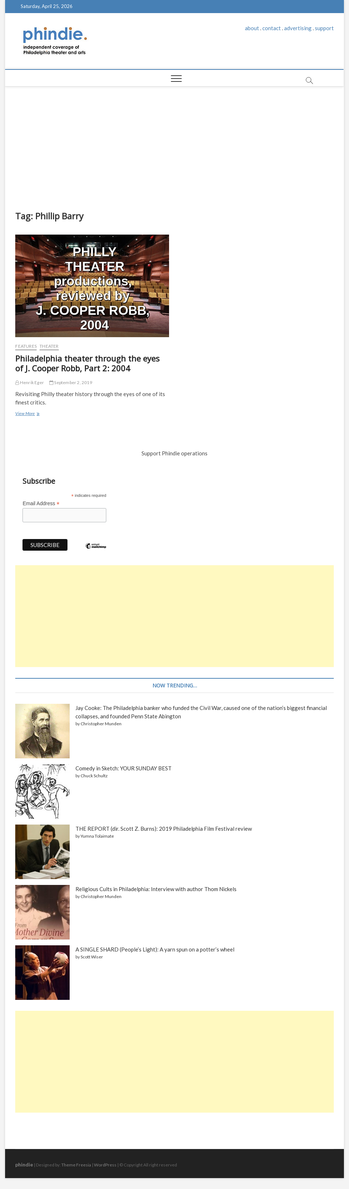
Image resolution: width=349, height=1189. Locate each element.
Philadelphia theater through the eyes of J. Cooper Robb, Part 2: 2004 (87, 363)
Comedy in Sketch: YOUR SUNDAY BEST (123, 768)
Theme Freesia (76, 1165)
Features (26, 346)
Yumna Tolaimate (97, 836)
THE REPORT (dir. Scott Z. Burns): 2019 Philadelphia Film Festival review (163, 828)
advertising (298, 28)
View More (26, 414)
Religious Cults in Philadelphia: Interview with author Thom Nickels (156, 889)
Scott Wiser (92, 956)
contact (271, 28)
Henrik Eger (29, 382)
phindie (24, 1164)
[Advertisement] (174, 141)
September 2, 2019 (70, 382)
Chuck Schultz (94, 775)
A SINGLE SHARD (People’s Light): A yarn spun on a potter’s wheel (154, 949)
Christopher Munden (101, 723)
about (252, 28)
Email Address (40, 503)
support (324, 28)
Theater (49, 346)
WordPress (105, 1165)
